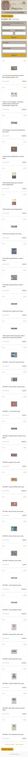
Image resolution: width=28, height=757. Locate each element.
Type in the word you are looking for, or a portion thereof (13, 23)
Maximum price (19, 30)
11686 (24, 546)
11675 (24, 270)
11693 (24, 720)
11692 (24, 693)
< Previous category (9, 744)
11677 (24, 321)
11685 (24, 521)
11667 (24, 61)
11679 (24, 372)
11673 (24, 219)
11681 (24, 421)
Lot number (6, 42)
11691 (24, 669)
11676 (24, 296)
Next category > (20, 744)
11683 (24, 472)
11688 (24, 595)
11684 (24, 497)
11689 (24, 620)
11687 (24, 570)
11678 (24, 347)
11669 (24, 115)
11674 (24, 244)
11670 (24, 142)
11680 (24, 396)
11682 (24, 447)
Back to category (7, 16)
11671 (24, 168)
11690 (24, 644)
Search (14, 37)
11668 (24, 87)
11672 (24, 194)
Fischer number (7, 48)
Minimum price (6, 30)
